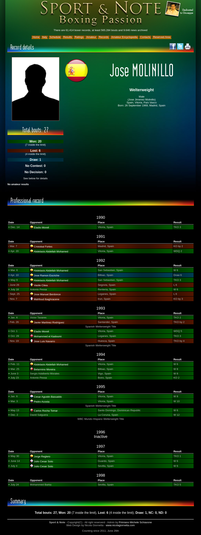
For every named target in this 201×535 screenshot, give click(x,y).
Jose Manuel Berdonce (47, 294)
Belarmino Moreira (44, 369)
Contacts (145, 37)
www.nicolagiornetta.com (120, 525)
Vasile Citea (41, 285)
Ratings (79, 37)
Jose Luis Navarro (44, 341)
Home (36, 37)
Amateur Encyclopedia (124, 37)
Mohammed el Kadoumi (48, 336)
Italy (44, 37)
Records (104, 37)
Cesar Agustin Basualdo (48, 396)
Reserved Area (161, 37)
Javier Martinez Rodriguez (49, 322)
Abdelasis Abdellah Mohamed (51, 251)
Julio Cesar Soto (43, 461)
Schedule (55, 37)
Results (67, 37)
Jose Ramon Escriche (46, 275)
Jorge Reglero (42, 456)
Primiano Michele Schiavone (135, 522)
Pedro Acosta (41, 401)
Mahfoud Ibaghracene (46, 299)
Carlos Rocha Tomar (46, 410)
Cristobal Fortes (43, 246)
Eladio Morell (41, 227)
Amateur (91, 37)
